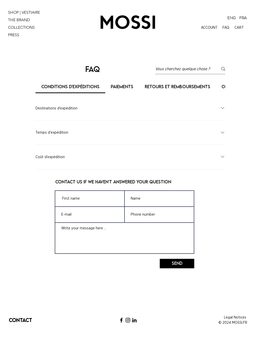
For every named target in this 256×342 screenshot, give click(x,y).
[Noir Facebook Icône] (121, 320)
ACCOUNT (209, 27)
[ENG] (231, 18)
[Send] (177, 263)
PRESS (13, 34)
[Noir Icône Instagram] (128, 320)
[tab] (70, 86)
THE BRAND (19, 19)
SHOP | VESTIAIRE (24, 12)
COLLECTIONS (21, 27)
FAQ (225, 27)
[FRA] (242, 18)
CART (239, 27)
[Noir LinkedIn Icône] (134, 320)
